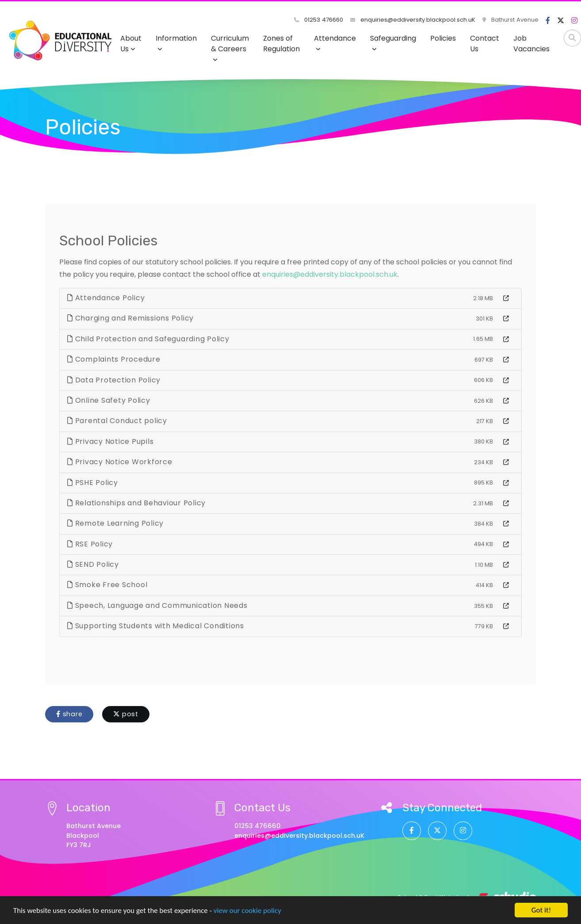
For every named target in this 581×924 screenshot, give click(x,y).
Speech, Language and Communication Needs (157, 605)
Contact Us (484, 43)
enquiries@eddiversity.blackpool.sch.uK (412, 19)
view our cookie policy (247, 916)
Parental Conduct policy (117, 421)
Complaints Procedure (114, 359)
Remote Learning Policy (115, 523)
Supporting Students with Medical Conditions (155, 626)
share (69, 714)
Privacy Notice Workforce (119, 462)
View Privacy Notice (208, 898)
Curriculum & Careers (230, 48)
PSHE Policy (92, 482)
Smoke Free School (107, 585)
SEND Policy (93, 564)
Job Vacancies (531, 43)
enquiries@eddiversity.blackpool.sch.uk (330, 274)
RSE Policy (90, 544)
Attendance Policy (106, 298)
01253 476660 (318, 19)
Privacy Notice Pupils (110, 441)
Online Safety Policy (108, 400)
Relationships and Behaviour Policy (136, 503)
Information (176, 42)
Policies (443, 38)
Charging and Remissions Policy (130, 318)
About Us (130, 43)
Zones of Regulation (281, 43)
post (125, 714)
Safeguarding (393, 42)
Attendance (335, 42)
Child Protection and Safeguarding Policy (148, 339)
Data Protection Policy (114, 380)
